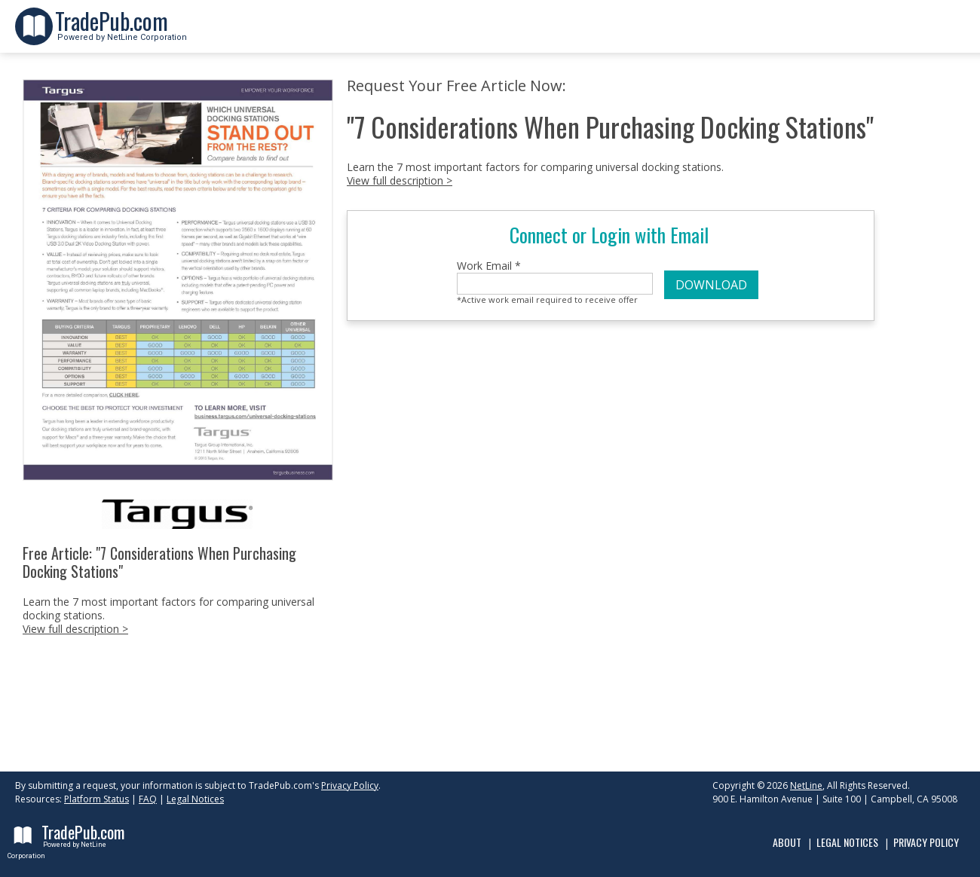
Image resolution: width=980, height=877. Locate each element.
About (787, 842)
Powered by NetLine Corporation (121, 32)
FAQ (148, 799)
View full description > (75, 629)
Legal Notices (195, 799)
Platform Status (96, 799)
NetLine (806, 785)
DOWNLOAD (711, 285)
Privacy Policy (349, 785)
